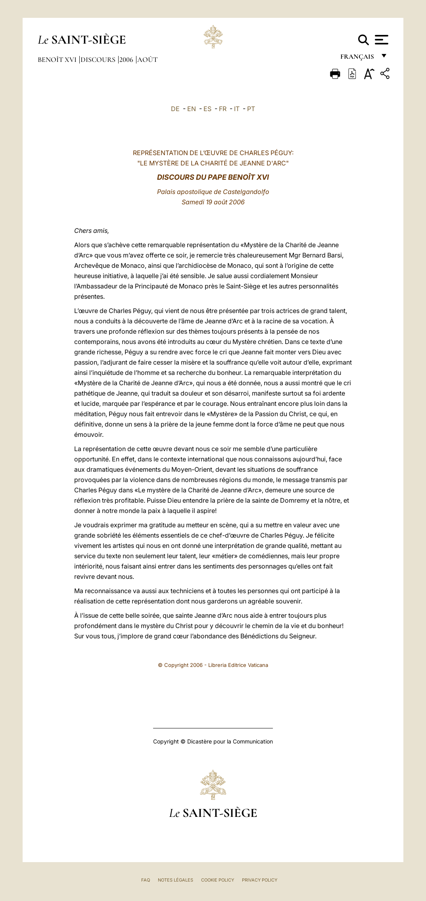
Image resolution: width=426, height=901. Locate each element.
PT (251, 109)
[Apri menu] (380, 39)
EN (191, 109)
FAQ (145, 880)
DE (175, 109)
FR (222, 109)
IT (237, 109)
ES (207, 109)
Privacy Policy (259, 880)
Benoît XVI (58, 59)
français (358, 58)
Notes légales (175, 880)
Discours (99, 59)
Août (147, 59)
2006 (127, 59)
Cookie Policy (217, 880)
